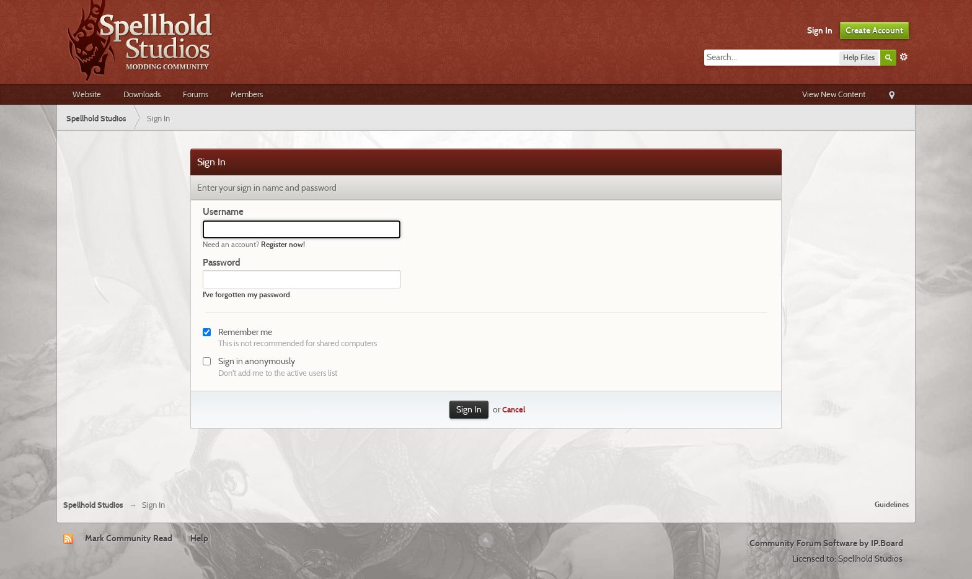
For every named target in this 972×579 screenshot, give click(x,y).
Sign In (820, 30)
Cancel (513, 409)
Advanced (904, 57)
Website (87, 94)
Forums (195, 94)
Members (247, 94)
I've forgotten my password (246, 294)
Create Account (874, 30)
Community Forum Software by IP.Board (826, 543)
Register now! (283, 244)
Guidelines (892, 504)
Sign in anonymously (256, 361)
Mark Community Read (128, 538)
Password (222, 262)
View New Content (833, 94)
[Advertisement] (486, 456)
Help (199, 538)
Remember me (245, 331)
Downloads (142, 94)
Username (223, 211)
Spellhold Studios (93, 505)
